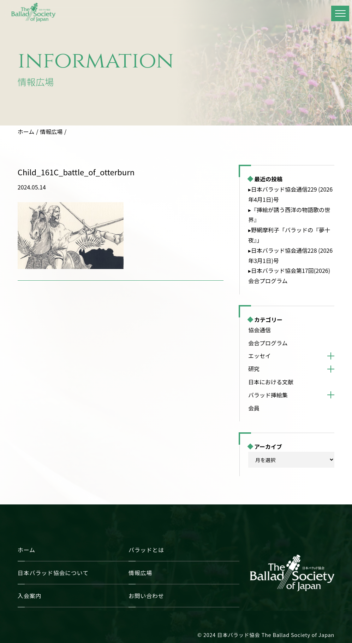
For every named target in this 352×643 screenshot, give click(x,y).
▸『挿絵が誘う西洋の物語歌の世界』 (289, 214)
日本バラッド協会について (53, 572)
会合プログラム (268, 343)
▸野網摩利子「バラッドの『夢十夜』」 (289, 235)
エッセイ (259, 355)
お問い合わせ (146, 595)
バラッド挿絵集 (268, 395)
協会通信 (259, 330)
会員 (253, 408)
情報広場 (51, 131)
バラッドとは (146, 549)
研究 (253, 368)
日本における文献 (270, 382)
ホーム (26, 131)
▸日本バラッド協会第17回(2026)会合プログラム (289, 275)
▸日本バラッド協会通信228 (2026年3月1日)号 (290, 255)
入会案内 (29, 595)
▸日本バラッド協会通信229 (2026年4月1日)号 (290, 194)
